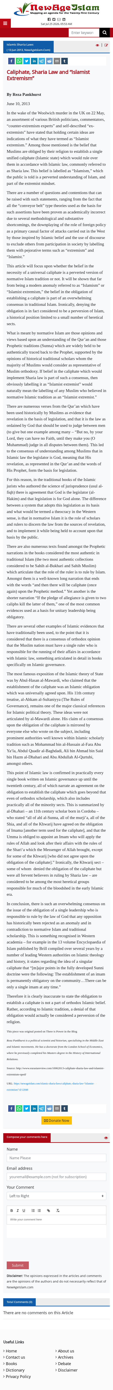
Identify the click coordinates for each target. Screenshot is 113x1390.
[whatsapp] (19, 61)
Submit (18, 1245)
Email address (19, 1168)
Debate (64, 1343)
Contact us (15, 1336)
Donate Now (56, 1120)
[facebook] (11, 61)
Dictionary (15, 1349)
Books (11, 1343)
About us (66, 1330)
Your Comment (20, 1187)
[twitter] (26, 61)
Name (12, 1149)
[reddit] (49, 61)
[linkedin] (34, 61)
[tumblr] (64, 61)
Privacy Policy (18, 1356)
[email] (57, 61)
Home (11, 1330)
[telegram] (42, 61)
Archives (65, 1336)
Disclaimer (67, 1349)
